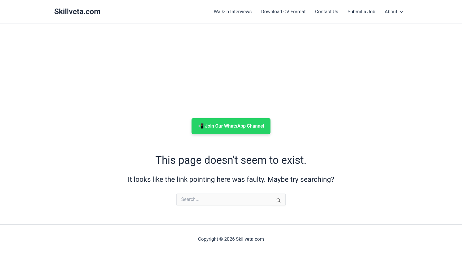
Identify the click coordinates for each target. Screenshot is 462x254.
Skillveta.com (77, 11)
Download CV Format (283, 11)
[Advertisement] (231, 71)
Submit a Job (361, 11)
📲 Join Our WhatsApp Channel (231, 126)
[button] (400, 12)
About (394, 12)
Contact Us (326, 11)
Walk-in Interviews (233, 11)
